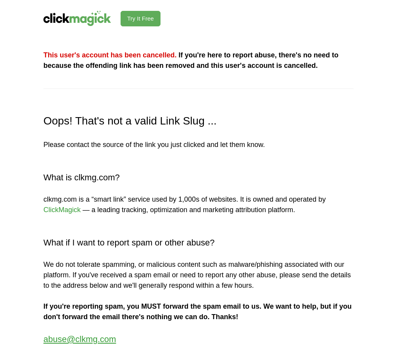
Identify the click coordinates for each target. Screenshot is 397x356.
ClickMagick (62, 210)
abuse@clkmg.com (79, 339)
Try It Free (140, 18)
